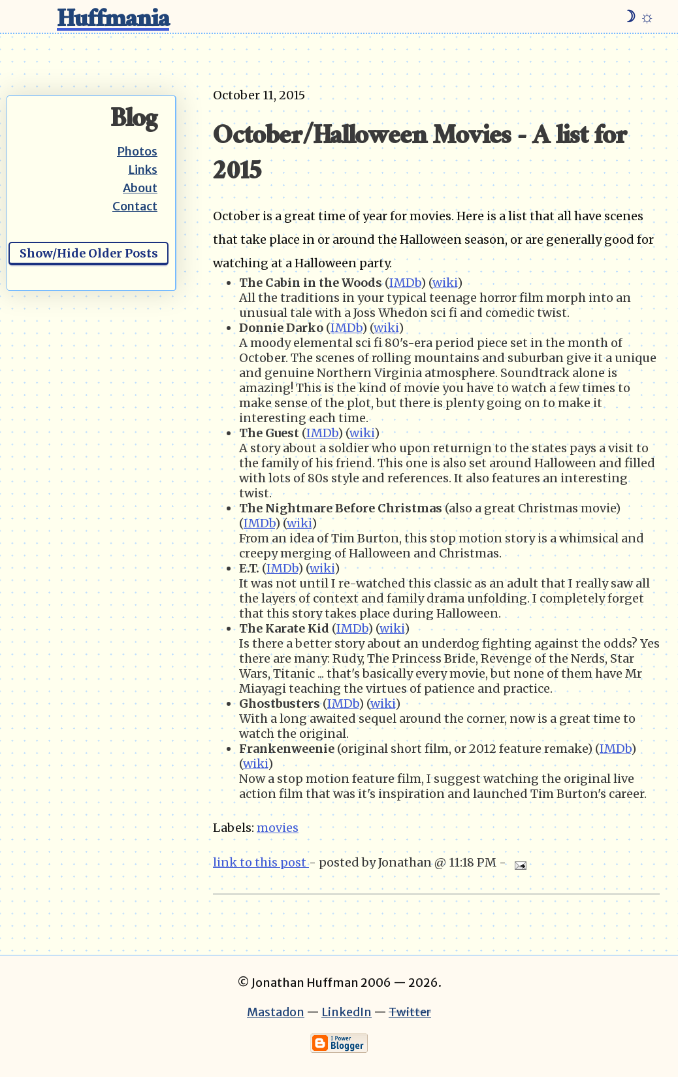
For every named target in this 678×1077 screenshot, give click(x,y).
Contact (134, 206)
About (140, 187)
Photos (137, 151)
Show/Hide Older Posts (89, 253)
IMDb (405, 282)
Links (142, 169)
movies (278, 827)
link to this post (261, 862)
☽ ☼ (637, 16)
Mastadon (275, 1011)
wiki (444, 282)
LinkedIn (346, 1011)
